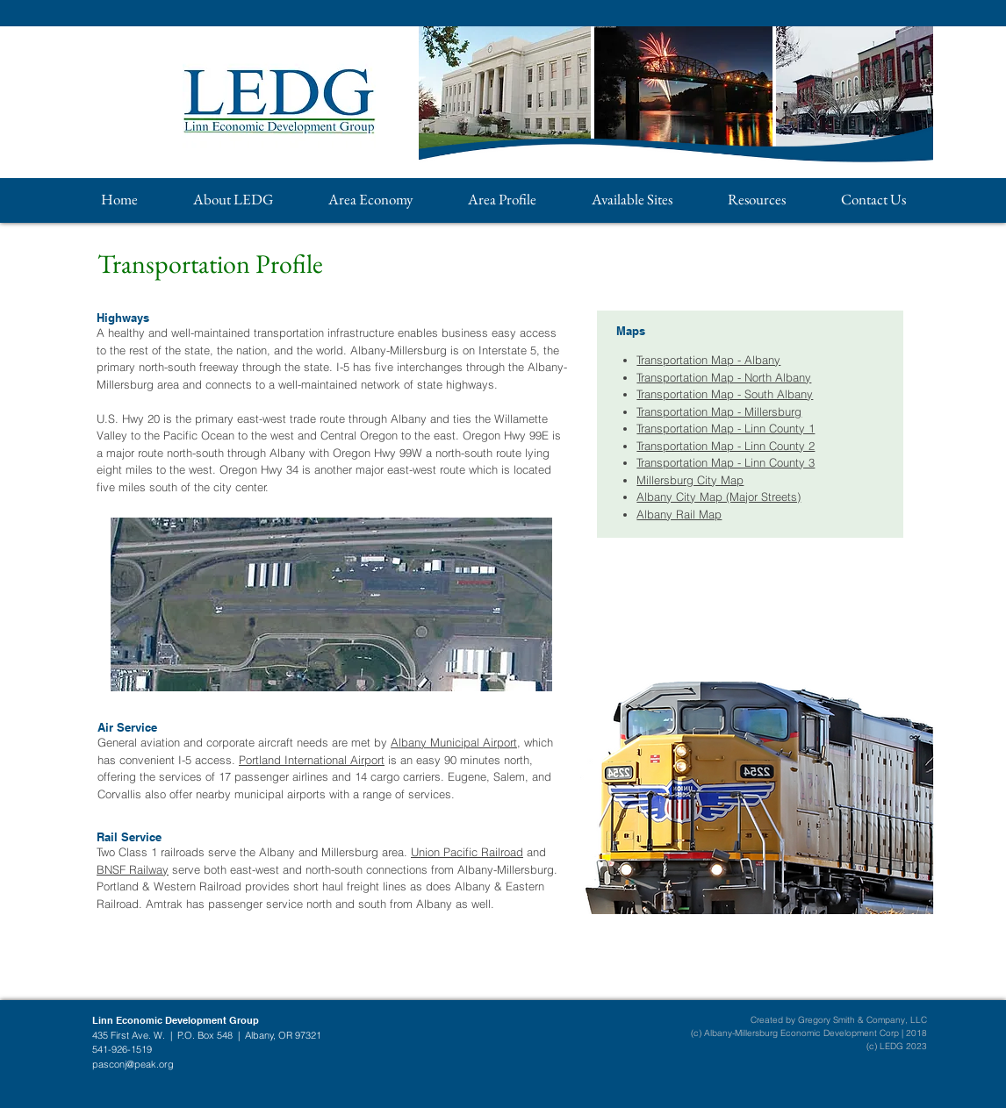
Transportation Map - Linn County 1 (725, 428)
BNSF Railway (133, 869)
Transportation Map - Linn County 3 (725, 462)
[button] (232, 199)
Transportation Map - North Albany (723, 377)
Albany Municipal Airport (454, 742)
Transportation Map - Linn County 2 (725, 446)
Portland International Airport (311, 760)
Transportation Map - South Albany (724, 394)
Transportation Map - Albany (708, 360)
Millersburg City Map (690, 480)
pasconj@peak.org (133, 1064)
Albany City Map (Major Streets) (718, 497)
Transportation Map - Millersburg (718, 411)
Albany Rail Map (679, 514)
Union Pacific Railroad (467, 852)
